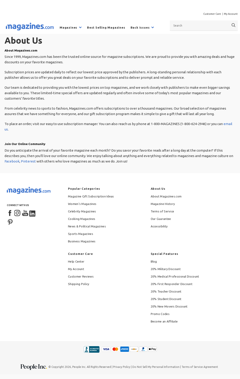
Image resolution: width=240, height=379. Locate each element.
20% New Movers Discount (169, 306)
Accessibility (159, 226)
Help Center (76, 261)
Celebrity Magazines (82, 211)
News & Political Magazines (87, 226)
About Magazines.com (166, 196)
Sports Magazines (80, 233)
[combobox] (204, 25)
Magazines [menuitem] (68, 27)
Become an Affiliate (164, 321)
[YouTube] (25, 213)
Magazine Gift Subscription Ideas (91, 196)
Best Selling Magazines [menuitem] (106, 27)
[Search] (233, 25)
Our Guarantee (161, 218)
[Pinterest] (10, 221)
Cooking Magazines (81, 218)
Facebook (12, 161)
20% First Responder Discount (171, 283)
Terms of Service (162, 211)
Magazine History (163, 203)
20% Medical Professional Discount (175, 276)
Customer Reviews (81, 276)
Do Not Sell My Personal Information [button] (155, 366)
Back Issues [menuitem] (140, 27)
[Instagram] (17, 213)
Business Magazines (81, 241)
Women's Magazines (82, 203)
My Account (231, 13)
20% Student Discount (166, 298)
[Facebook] (10, 213)
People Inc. (79, 366)
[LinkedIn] (32, 213)
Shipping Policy (78, 283)
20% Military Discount (166, 269)
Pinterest (28, 161)
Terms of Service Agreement (200, 366)
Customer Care (212, 13)
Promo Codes (160, 313)
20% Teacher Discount (166, 291)
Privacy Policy (121, 366)
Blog (154, 261)
